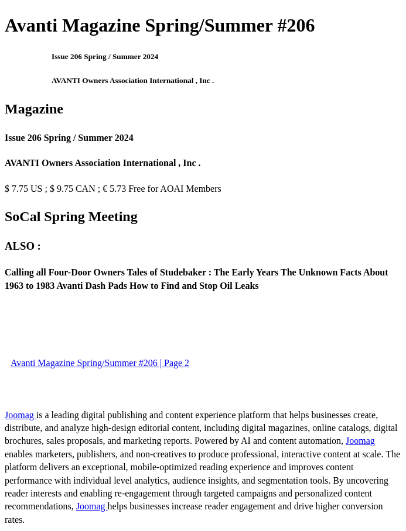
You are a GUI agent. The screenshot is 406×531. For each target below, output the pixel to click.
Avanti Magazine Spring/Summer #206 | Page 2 (100, 363)
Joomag (20, 415)
